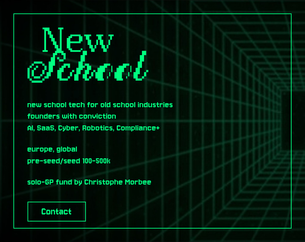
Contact (57, 211)
